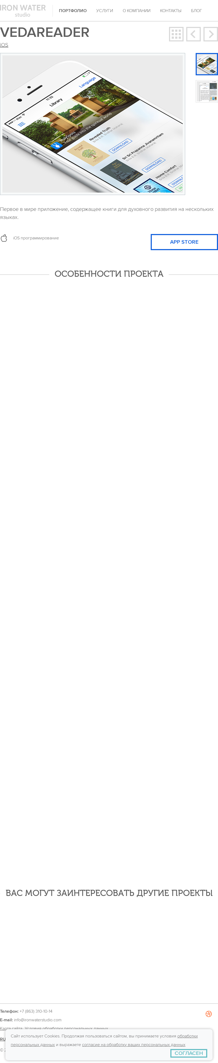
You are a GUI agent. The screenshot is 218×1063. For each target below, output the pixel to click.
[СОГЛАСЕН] (188, 1053)
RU (3, 1039)
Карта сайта (11, 1028)
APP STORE (184, 242)
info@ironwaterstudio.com (38, 1020)
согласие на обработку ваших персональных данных (133, 1044)
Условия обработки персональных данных (66, 1028)
